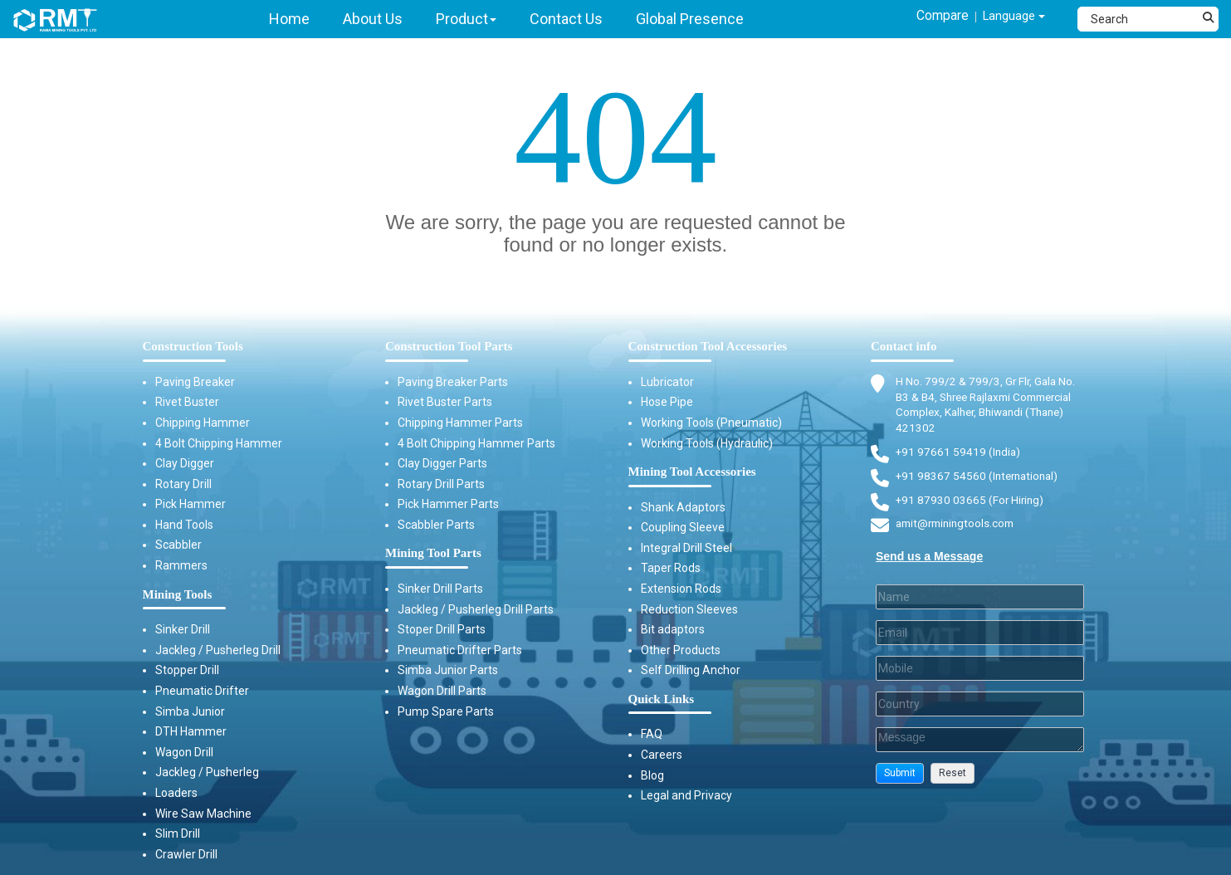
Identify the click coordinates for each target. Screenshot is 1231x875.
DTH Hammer (191, 731)
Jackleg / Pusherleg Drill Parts (476, 609)
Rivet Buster (187, 401)
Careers (661, 754)
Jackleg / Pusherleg (207, 772)
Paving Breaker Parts (453, 382)
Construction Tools (193, 346)
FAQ (651, 734)
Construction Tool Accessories (708, 346)
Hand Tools (184, 524)
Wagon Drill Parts (442, 690)
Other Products (681, 650)
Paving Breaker (195, 382)
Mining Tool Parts (433, 553)
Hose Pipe (667, 401)
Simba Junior (190, 711)
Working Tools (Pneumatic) (711, 422)
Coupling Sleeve (683, 527)
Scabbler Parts (436, 524)
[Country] (980, 709)
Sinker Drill (182, 629)
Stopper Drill (187, 670)
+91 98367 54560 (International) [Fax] (980, 479)
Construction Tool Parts (448, 346)
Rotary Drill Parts (441, 484)
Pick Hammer (190, 504)
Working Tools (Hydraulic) (707, 443)
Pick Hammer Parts (448, 504)
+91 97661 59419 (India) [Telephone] (959, 455)
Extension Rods (681, 588)
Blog (652, 775)
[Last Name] (980, 601)
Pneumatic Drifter (202, 690)
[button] (900, 778)
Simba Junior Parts (448, 670)
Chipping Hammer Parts (460, 422)
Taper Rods (671, 567)
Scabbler (178, 544)
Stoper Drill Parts (442, 629)
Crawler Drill (186, 854)
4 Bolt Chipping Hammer (218, 443)
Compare (926, 17)
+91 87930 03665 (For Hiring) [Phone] (971, 504)
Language (1008, 18)
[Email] (980, 637)
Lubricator (667, 382)
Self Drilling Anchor (690, 670)
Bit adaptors (673, 629)
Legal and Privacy (686, 795)
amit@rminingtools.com (959, 529)
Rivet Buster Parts (445, 401)
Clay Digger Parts (442, 463)
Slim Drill (177, 833)
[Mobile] (980, 673)
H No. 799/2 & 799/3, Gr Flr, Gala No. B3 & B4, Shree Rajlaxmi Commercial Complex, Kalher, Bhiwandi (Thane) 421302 (991, 406)
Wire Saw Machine (203, 813)
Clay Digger (184, 463)
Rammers (181, 565)
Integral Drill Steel (686, 548)
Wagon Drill (184, 752)
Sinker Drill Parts (440, 588)
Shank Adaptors (683, 507)
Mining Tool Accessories (692, 471)
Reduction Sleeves (689, 609)
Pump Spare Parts (446, 711)
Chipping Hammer (202, 422)
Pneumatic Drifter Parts (460, 650)
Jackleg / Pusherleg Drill (218, 650)
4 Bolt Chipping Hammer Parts (476, 443)
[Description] (980, 744)
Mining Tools (177, 594)
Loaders (176, 792)
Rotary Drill (183, 484)
